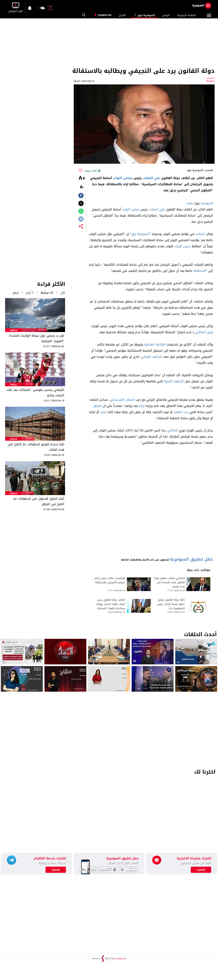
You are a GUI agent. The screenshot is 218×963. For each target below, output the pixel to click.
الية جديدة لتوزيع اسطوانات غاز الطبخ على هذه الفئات (36, 447)
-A (82, 187)
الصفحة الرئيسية (186, 15)
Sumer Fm (104, 15)
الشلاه (200, 234)
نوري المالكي (204, 332)
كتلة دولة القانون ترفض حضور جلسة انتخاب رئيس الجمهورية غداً (171, 604)
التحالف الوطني (151, 357)
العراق (97, 406)
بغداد (189, 203)
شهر (16, 293)
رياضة (13, 384)
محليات (13, 330)
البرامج (166, 15)
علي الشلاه (152, 178)
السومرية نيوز (144, 15)
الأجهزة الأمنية (174, 381)
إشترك (55, 869)
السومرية (207, 203)
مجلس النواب (123, 178)
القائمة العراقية (154, 344)
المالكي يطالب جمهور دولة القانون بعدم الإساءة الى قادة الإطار (169, 582)
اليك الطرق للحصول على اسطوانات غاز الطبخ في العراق (38, 501)
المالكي (172, 430)
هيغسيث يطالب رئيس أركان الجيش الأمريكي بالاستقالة (109, 580)
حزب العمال (181, 412)
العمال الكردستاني (122, 400)
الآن (62, 293)
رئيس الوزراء (182, 246)
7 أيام (30, 293)
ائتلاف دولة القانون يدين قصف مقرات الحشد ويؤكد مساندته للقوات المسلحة (110, 604)
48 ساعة (47, 293)
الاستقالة (199, 271)
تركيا (142, 406)
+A (82, 178)
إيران (103, 412)
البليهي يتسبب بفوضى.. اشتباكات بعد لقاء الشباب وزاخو (35, 392)
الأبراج (122, 15)
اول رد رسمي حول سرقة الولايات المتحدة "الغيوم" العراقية (36, 338)
